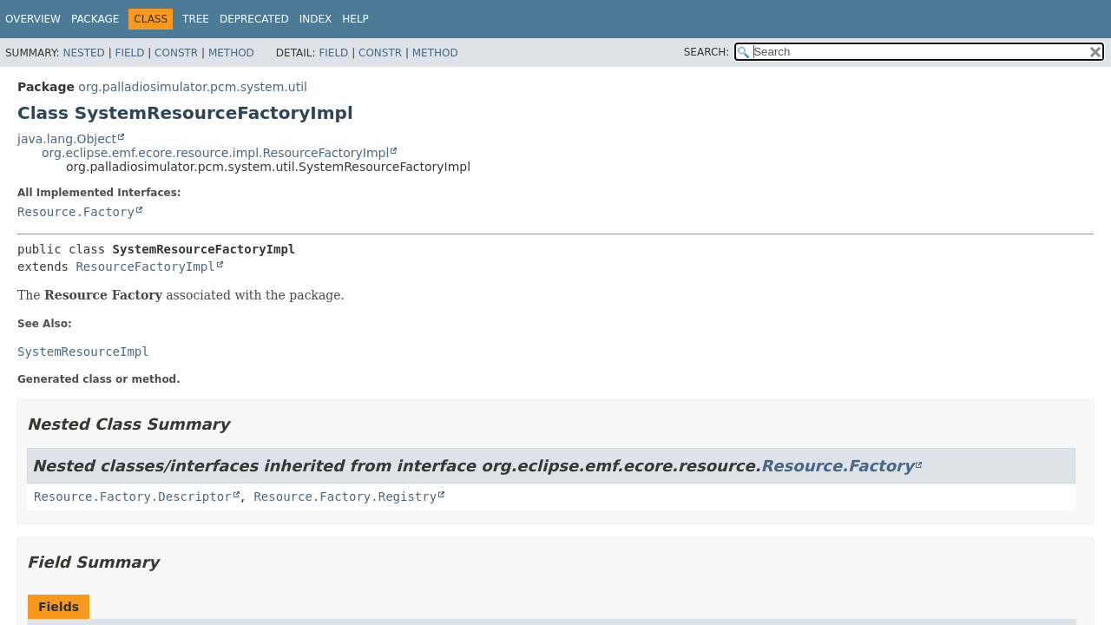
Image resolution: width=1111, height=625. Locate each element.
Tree (195, 19)
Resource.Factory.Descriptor (133, 496)
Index (315, 19)
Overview (33, 19)
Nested (83, 53)
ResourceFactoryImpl (145, 266)
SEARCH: (707, 52)
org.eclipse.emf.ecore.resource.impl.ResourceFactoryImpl (215, 153)
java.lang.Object (66, 139)
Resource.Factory (76, 212)
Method (231, 53)
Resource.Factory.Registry (345, 496)
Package (95, 19)
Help (355, 19)
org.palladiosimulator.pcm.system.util (192, 87)
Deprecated (254, 19)
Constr (176, 53)
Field (129, 53)
